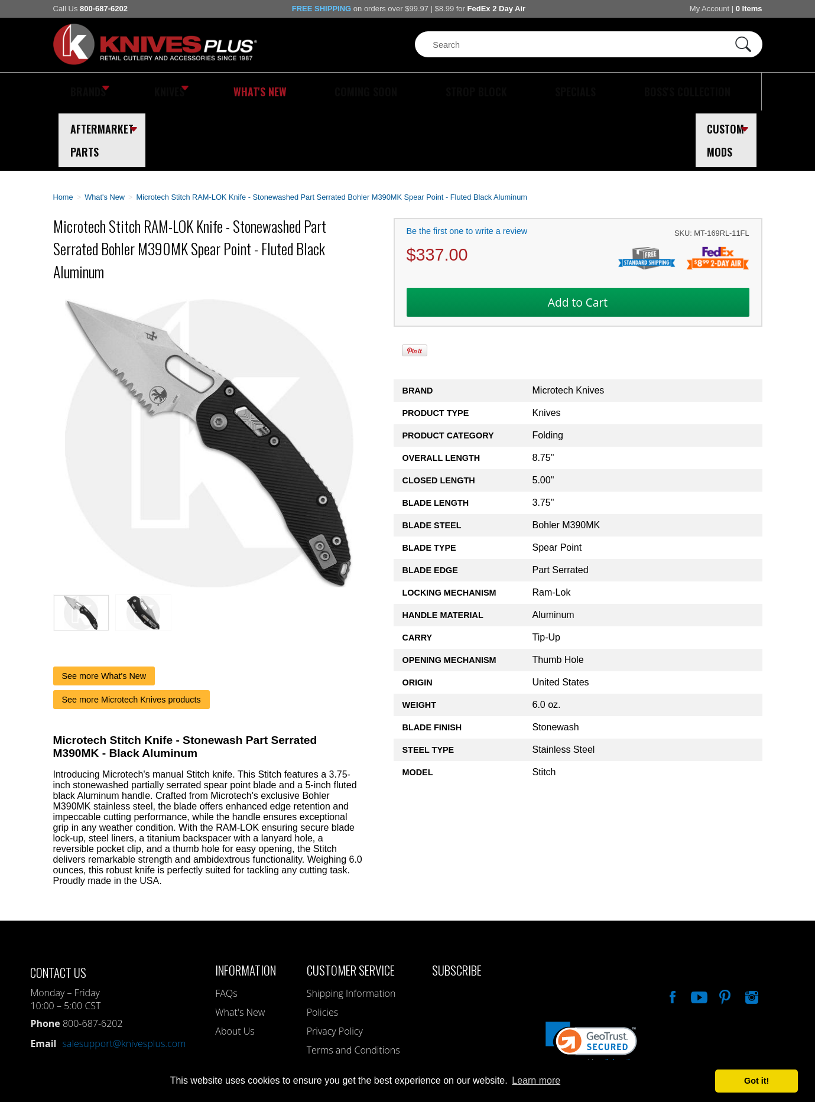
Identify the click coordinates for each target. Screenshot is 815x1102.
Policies (322, 951)
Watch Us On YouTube (698, 935)
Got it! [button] (756, 1080)
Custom (730, 91)
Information (245, 910)
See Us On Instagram (750, 935)
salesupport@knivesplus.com (124, 983)
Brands (84, 91)
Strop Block (380, 91)
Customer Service (351, 910)
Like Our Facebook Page (671, 935)
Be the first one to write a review (467, 170)
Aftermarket (646, 91)
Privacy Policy (335, 970)
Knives (150, 91)
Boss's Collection (537, 91)
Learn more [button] (536, 1080)
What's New (218, 91)
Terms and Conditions (353, 989)
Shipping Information (351, 933)
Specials (453, 91)
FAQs (226, 933)
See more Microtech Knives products (131, 639)
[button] (591, 984)
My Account (709, 8)
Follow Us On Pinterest (724, 935)
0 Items (749, 8)
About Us (234, 970)
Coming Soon (298, 91)
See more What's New (104, 615)
